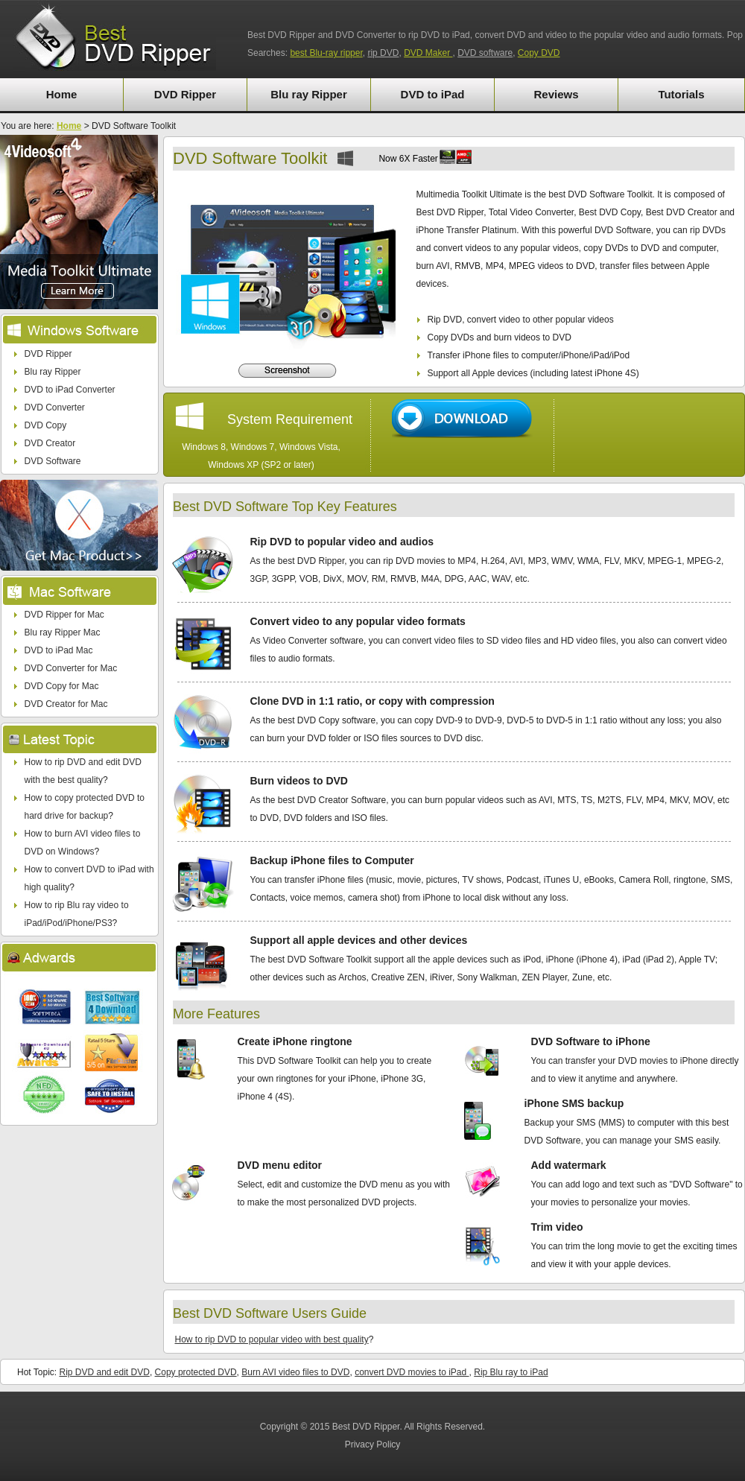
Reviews (555, 94)
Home (61, 94)
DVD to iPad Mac (59, 650)
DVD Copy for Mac (62, 686)
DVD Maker (428, 53)
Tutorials (681, 94)
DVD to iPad (433, 94)
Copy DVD (539, 53)
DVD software (485, 53)
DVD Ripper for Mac (64, 614)
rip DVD (383, 53)
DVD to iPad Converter (70, 389)
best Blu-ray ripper (326, 53)
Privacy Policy (373, 1444)
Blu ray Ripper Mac (63, 632)
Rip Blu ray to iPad (511, 1372)
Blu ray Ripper (308, 94)
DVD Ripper (185, 94)
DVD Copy (46, 425)
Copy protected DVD (196, 1372)
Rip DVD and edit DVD (104, 1372)
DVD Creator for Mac (66, 704)
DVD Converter (55, 407)
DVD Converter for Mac (71, 668)
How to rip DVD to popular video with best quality (272, 1339)
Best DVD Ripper (366, 1426)
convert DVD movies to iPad (412, 1372)
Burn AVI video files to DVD (295, 1372)
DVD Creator (50, 443)
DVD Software (53, 461)
